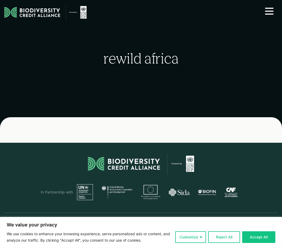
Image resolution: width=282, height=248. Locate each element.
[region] (141, 232)
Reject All (224, 237)
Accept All (259, 237)
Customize (189, 237)
